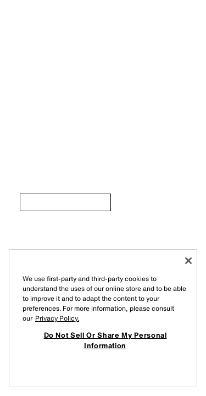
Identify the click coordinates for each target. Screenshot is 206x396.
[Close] (188, 260)
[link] (65, 202)
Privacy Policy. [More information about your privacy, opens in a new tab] (57, 318)
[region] (103, 318)
